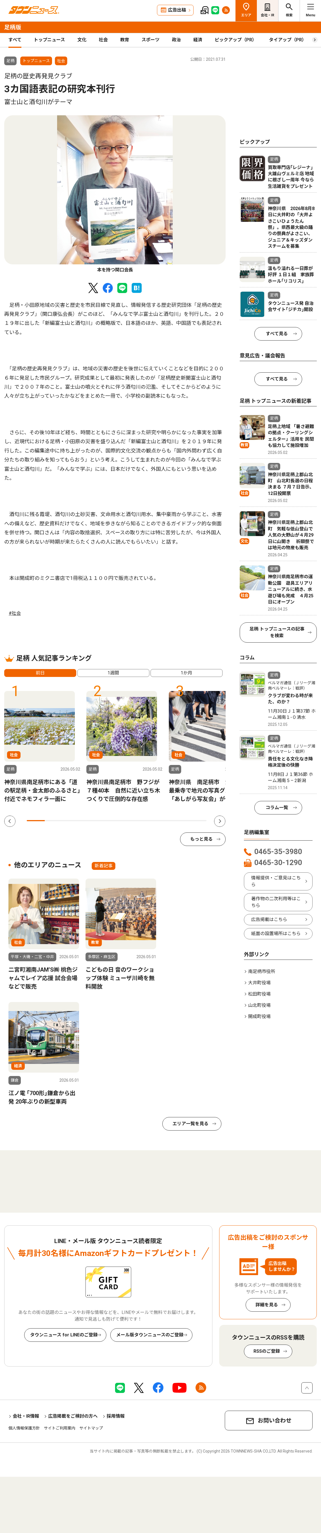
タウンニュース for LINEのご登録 (64, 1335)
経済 (197, 39)
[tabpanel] (115, 194)
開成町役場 (259, 1016)
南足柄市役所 (261, 971)
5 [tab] (108, 820)
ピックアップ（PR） (236, 39)
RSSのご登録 (266, 1351)
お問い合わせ (274, 1420)
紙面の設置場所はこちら (276, 933)
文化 (81, 39)
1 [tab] (36, 820)
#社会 (15, 613)
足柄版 (12, 27)
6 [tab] (125, 820)
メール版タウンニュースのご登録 (149, 1335)
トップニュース (49, 39)
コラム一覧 (277, 807)
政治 (176, 39)
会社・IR (267, 15)
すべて (14, 39)
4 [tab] (90, 820)
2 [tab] (54, 820)
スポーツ (151, 39)
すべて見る (277, 333)
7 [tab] (143, 820)
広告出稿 (177, 10)
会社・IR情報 (26, 1416)
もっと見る (201, 839)
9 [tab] (179, 820)
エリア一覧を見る (190, 1123)
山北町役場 (259, 1005)
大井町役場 (259, 982)
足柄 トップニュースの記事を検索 (277, 632)
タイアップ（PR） (287, 39)
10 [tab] (197, 820)
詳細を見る (266, 1304)
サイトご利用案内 (59, 1428)
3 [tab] (72, 820)
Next (219, 821)
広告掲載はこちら (269, 919)
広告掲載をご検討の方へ (73, 1416)
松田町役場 (259, 994)
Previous (9, 821)
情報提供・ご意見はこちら (276, 881)
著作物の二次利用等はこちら (276, 902)
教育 (124, 39)
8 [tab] (161, 820)
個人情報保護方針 (24, 1428)
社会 (103, 39)
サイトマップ (91, 1428)
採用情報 (116, 1416)
